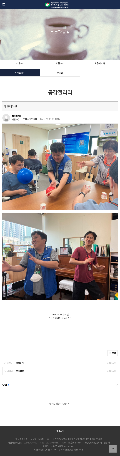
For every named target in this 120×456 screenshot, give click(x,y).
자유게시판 (100, 64)
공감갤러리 (20, 73)
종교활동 (20, 371)
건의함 (60, 73)
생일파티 (20, 363)
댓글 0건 (16, 119)
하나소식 (20, 64)
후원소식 (60, 64)
